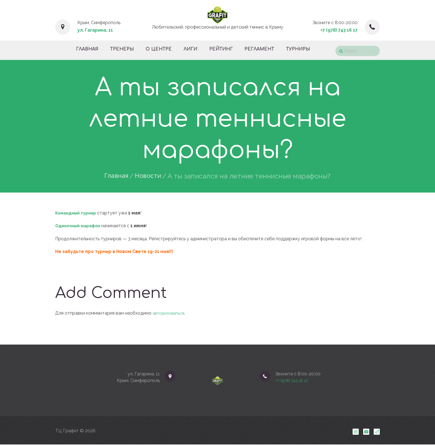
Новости (149, 176)
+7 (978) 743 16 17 (339, 30)
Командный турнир (77, 213)
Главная (115, 176)
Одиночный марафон (79, 225)
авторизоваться (170, 313)
